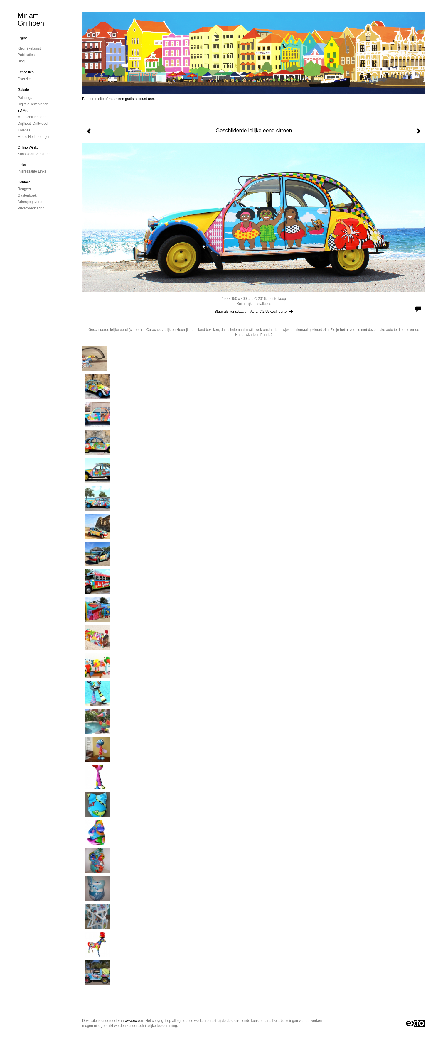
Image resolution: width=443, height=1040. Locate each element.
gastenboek (27, 195)
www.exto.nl (134, 1021)
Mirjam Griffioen (31, 19)
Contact (24, 182)
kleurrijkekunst (29, 48)
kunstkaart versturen (34, 154)
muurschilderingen (32, 117)
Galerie (23, 90)
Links (22, 165)
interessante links (32, 171)
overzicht (25, 79)
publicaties (26, 55)
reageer (24, 189)
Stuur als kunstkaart (254, 312)
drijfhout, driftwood (33, 123)
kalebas (24, 130)
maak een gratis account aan (131, 99)
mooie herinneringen (34, 137)
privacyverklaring (31, 208)
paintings (25, 98)
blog (21, 61)
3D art (22, 111)
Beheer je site (93, 99)
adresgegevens (30, 202)
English (22, 38)
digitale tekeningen (33, 104)
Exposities (26, 72)
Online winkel (28, 148)
